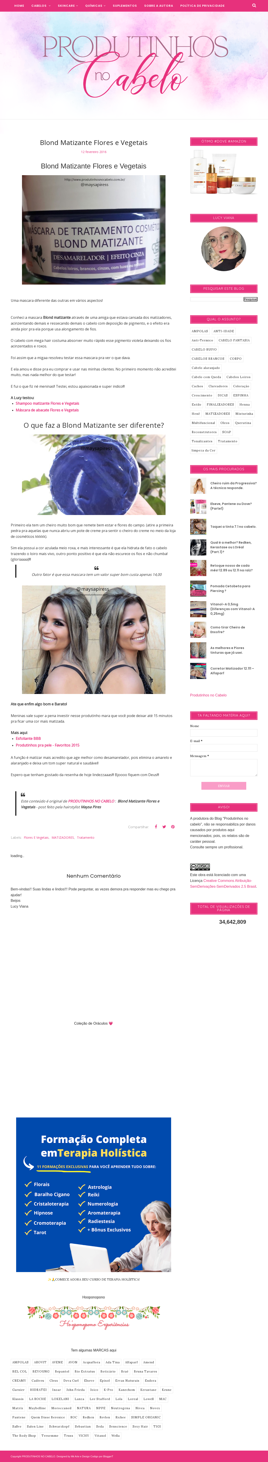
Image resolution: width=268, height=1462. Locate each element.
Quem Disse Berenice (48, 1417)
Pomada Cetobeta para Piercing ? (230, 588)
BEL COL (19, 1371)
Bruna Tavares (145, 1371)
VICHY (84, 1436)
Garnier (18, 1390)
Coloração (241, 386)
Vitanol (100, 1436)
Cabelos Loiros (239, 377)
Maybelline (37, 1408)
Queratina (243, 423)
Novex (155, 1408)
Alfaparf (131, 1362)
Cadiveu (38, 1381)
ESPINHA (240, 395)
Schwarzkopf (59, 1426)
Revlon (105, 1417)
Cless (54, 1381)
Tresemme (50, 1436)
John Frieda (75, 1390)
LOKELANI (60, 1399)
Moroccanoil (61, 1408)
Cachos (197, 386)
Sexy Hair (140, 1426)
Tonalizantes (202, 441)
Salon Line (35, 1426)
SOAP (226, 432)
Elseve (89, 1381)
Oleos (225, 423)
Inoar (56, 1390)
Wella (115, 1436)
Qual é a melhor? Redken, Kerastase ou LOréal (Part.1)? (231, 547)
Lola (118, 1399)
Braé (125, 1371)
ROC (73, 1417)
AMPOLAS (20, 1362)
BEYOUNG (41, 1371)
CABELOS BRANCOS (208, 359)
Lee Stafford (100, 1399)
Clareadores (218, 386)
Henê (196, 414)
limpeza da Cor (204, 450)
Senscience (118, 1426)
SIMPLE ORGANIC (146, 1417)
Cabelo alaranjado (206, 368)
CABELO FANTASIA (234, 340)
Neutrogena (120, 1408)
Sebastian (83, 1426)
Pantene (19, 1417)
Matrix (17, 1408)
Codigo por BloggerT (101, 1456)
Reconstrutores (204, 432)
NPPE (101, 1408)
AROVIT (40, 1362)
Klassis (18, 1399)
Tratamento (85, 837)
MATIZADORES (63, 837)
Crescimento (202, 395)
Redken (88, 1417)
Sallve (17, 1426)
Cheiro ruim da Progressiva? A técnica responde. (233, 485)
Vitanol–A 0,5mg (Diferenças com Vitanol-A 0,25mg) (232, 609)
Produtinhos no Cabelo (208, 695)
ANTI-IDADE (224, 331)
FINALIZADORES (220, 404)
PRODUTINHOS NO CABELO (91, 801)
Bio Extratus (85, 1371)
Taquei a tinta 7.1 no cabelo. (233, 526)
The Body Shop (24, 1436)
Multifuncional (203, 423)
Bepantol (62, 1371)
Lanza (79, 1399)
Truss (68, 1436)
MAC (163, 1399)
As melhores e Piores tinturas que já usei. (227, 650)
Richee (120, 1417)
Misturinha (244, 414)
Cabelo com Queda (206, 377)
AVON (73, 1362)
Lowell (149, 1399)
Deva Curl (71, 1381)
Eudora (150, 1381)
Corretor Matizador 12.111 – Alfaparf (232, 670)
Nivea (140, 1408)
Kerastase (148, 1390)
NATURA (84, 1408)
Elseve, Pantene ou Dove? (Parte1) (231, 506)
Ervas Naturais (127, 1381)
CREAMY (19, 1381)
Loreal (133, 1399)
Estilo (196, 404)
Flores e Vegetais (36, 837)
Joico (94, 1390)
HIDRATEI (38, 1390)
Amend (148, 1362)
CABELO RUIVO (204, 349)
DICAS (223, 395)
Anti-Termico (202, 340)
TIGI (157, 1426)
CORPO (236, 359)
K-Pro (108, 1390)
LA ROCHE (37, 1399)
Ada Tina (113, 1362)
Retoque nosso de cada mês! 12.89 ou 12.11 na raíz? (231, 567)
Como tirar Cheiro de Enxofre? (227, 629)
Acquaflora (91, 1362)
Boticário (108, 1371)
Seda (100, 1426)
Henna (245, 404)
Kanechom (127, 1390)
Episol (105, 1381)
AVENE (57, 1362)
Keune (167, 1390)
